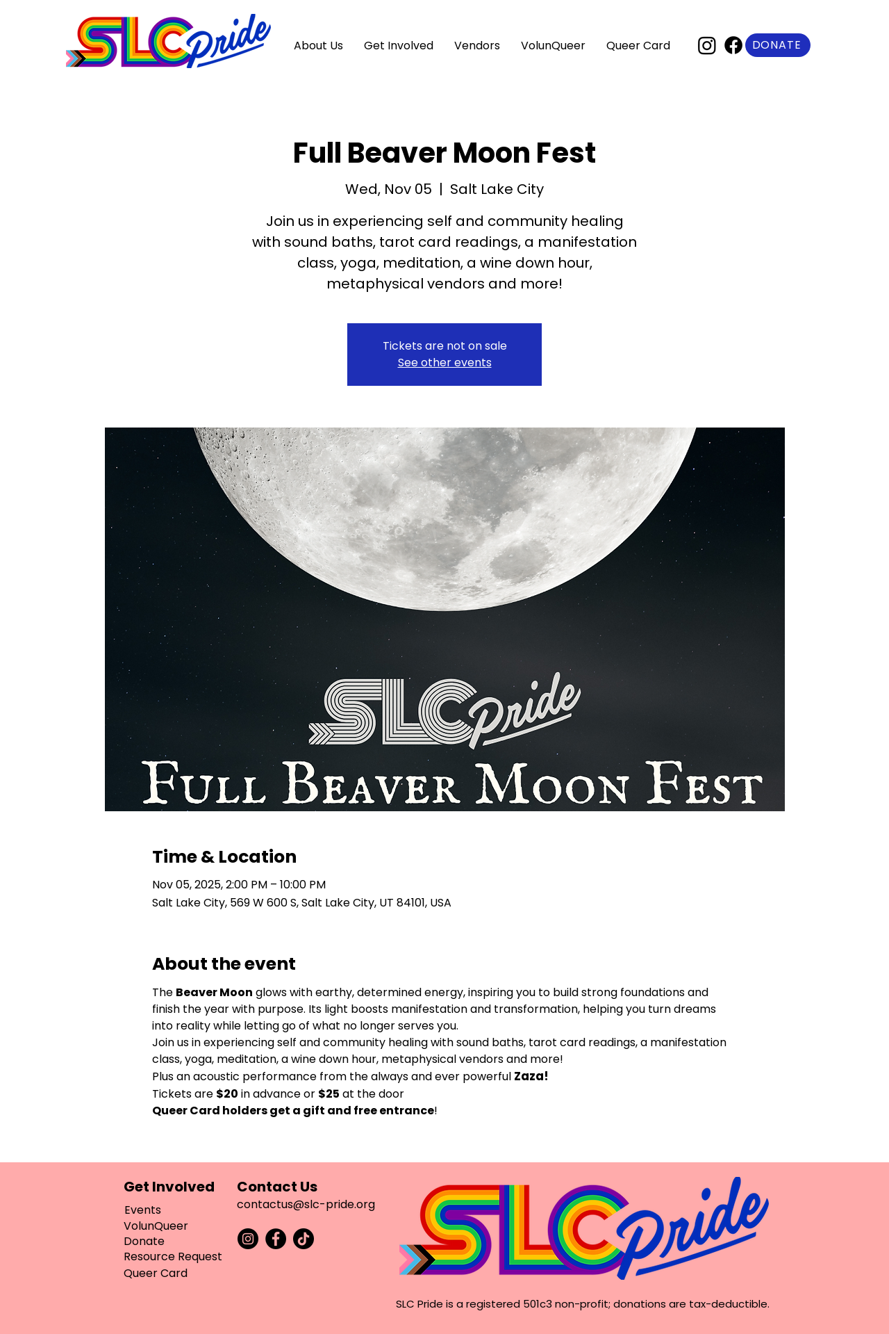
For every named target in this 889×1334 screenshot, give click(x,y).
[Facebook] (733, 45)
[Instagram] (707, 45)
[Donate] (778, 45)
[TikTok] (303, 1238)
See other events (445, 363)
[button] (318, 45)
